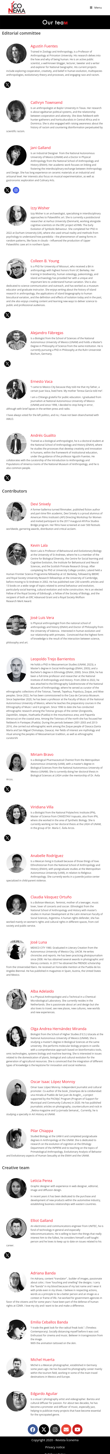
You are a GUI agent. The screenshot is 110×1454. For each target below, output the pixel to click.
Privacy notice (55, 1447)
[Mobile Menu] (96, 7)
